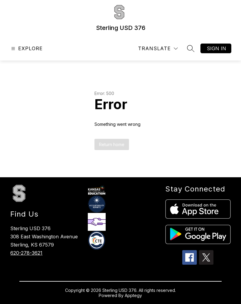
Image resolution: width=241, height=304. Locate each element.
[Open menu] (26, 48)
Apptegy (133, 295)
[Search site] (190, 48)
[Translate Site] (158, 48)
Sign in (216, 48)
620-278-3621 (26, 253)
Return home (111, 144)
